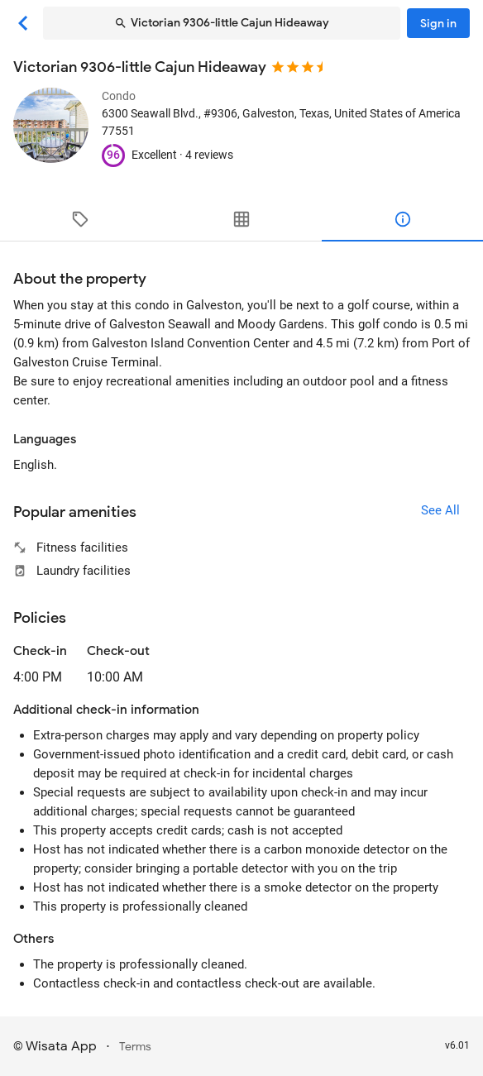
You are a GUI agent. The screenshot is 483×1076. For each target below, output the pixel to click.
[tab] (80, 219)
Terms (135, 1047)
